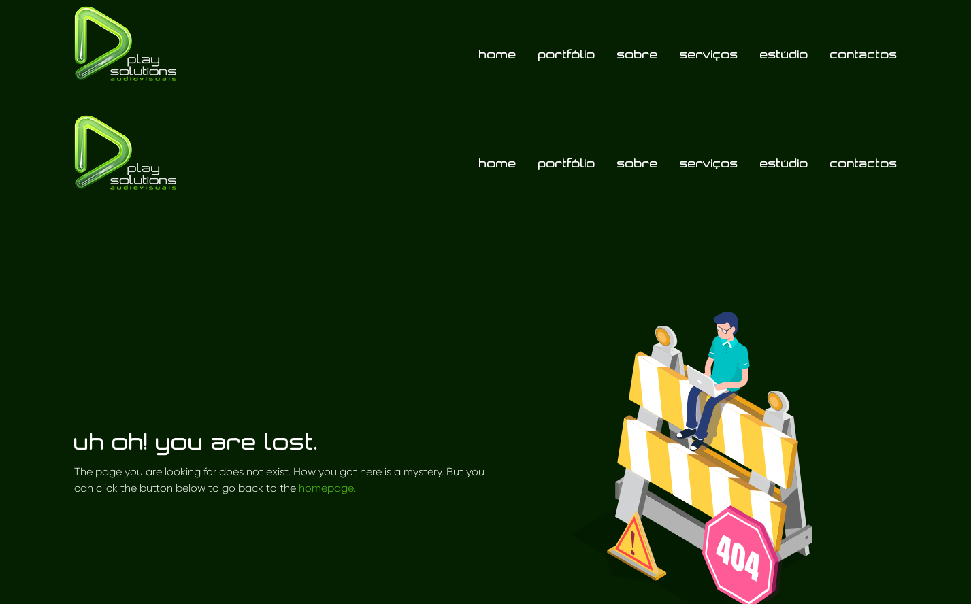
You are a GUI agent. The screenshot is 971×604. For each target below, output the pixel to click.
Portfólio (566, 54)
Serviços (709, 54)
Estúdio (784, 54)
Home (497, 54)
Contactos (864, 54)
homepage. (327, 488)
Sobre (637, 54)
